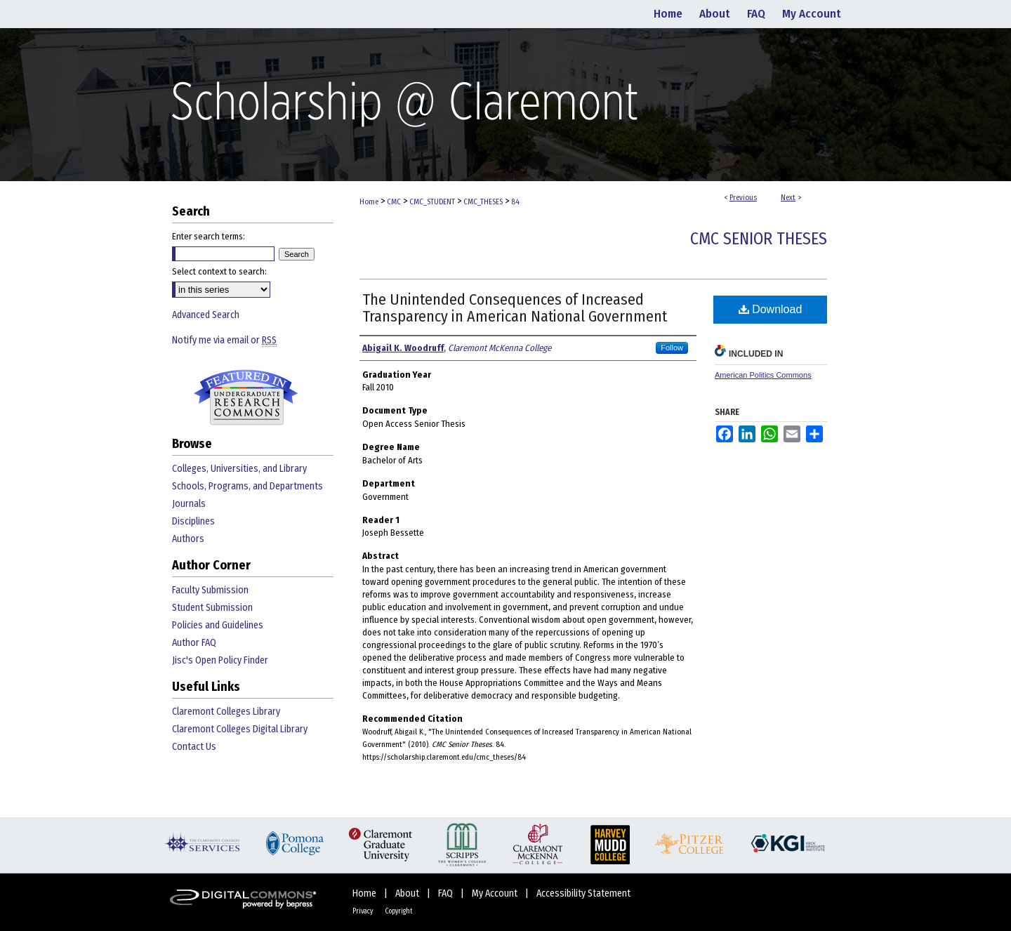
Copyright (398, 911)
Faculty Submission (210, 590)
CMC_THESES (483, 201)
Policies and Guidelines (217, 625)
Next (788, 197)
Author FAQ (194, 643)
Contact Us (194, 747)
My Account (496, 893)
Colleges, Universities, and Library (239, 469)
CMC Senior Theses (758, 239)
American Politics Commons (763, 375)
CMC (394, 201)
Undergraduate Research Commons (246, 397)
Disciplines (193, 521)
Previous (743, 197)
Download (770, 309)
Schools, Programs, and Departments (247, 486)
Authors (188, 539)
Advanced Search (205, 315)
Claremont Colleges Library (226, 712)
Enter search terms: (208, 236)
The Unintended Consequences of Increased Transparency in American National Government (514, 308)
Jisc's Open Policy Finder (220, 660)
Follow (672, 347)
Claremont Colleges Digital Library (240, 729)
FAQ (446, 893)
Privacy (363, 911)
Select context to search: (219, 271)
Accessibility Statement (583, 893)
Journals (189, 504)
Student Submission (212, 608)
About (408, 893)
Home (368, 201)
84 (515, 201)
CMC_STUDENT (432, 201)
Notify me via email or (224, 340)
